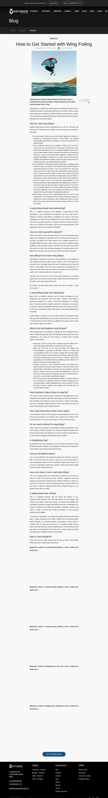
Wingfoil (33, 30)
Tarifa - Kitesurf (37, 776)
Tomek (57, 788)
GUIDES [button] (68, 11)
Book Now (53, 3)
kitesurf (22, 30)
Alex (56, 769)
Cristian (58, 776)
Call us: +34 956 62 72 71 (72, 3)
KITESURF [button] (46, 11)
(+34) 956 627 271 (15, 784)
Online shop (83, 769)
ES (89, 102)
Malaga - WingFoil (38, 773)
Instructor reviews (85, 776)
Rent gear (82, 773)
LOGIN (99, 11)
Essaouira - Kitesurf (39, 769)
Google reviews (84, 779)
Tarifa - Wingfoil (37, 779)
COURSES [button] (34, 11)
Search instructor (61, 791)
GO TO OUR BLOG (54, 754)
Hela (57, 779)
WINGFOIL (58, 11)
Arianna (58, 773)
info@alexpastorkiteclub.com (19, 788)
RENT (77, 11)
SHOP (92, 11)
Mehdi (57, 782)
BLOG (84, 11)
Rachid (57, 785)
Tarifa (13, 30)
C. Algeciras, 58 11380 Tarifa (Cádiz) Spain (16, 774)
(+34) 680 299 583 (15, 781)
